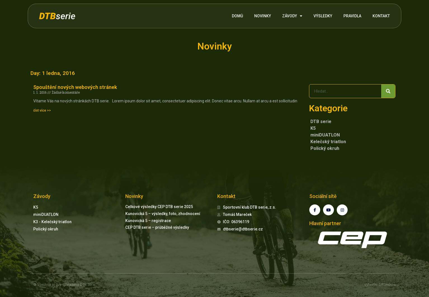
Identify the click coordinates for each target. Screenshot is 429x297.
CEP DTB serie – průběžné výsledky (157, 227)
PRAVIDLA (352, 16)
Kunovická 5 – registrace (148, 220)
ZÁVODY (292, 16)
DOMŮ (237, 16)
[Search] (388, 91)
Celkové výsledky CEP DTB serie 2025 (159, 206)
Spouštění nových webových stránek (75, 87)
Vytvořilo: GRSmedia (380, 284)
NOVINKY (262, 16)
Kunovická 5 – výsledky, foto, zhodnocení (162, 213)
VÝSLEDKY (323, 16)
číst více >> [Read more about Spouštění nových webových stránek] (42, 110)
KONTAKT (381, 16)
